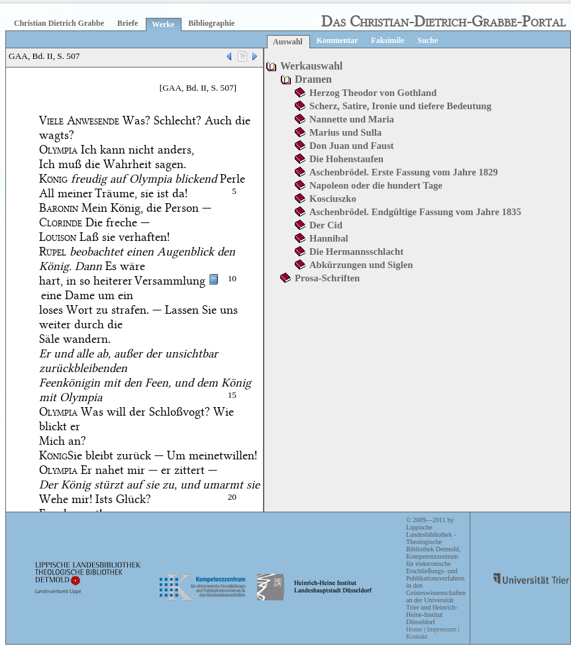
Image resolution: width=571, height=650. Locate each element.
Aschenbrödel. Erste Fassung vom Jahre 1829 (403, 172)
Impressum (441, 629)
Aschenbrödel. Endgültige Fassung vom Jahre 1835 (415, 212)
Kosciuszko (332, 198)
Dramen (313, 79)
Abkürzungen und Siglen (361, 264)
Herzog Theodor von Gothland (373, 92)
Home (414, 629)
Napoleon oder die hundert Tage (375, 185)
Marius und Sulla (345, 132)
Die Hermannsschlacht (356, 251)
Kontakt (416, 636)
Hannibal (328, 238)
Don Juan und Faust (351, 145)
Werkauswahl (311, 65)
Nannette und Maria (351, 119)
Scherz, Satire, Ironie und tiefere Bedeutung (400, 106)
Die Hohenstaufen (346, 159)
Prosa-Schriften (327, 278)
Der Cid (325, 225)
